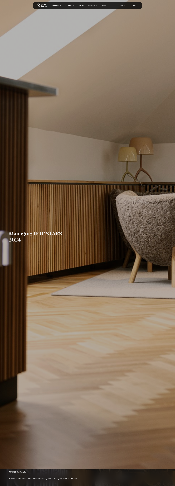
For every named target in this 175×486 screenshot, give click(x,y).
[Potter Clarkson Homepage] (42, 5)
